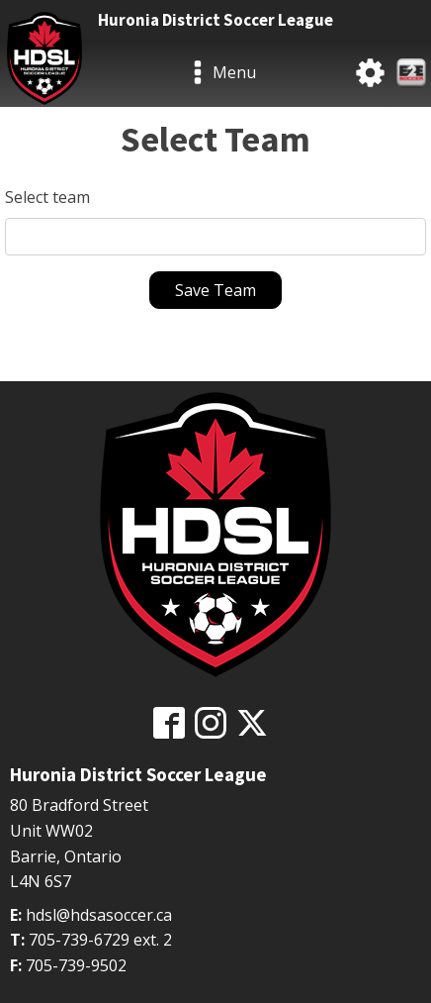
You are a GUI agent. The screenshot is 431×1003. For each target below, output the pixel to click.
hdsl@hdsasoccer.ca (99, 915)
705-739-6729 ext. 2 (100, 940)
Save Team (215, 290)
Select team (47, 197)
